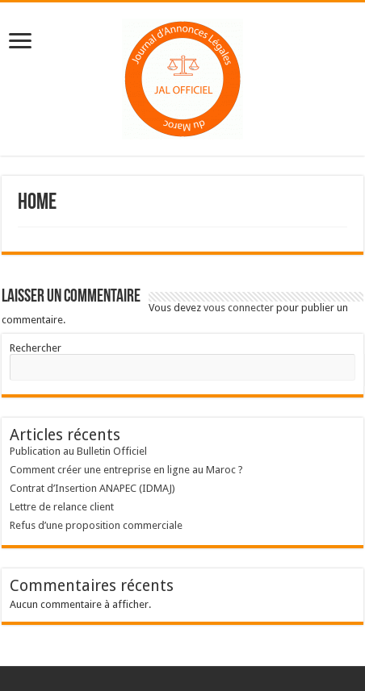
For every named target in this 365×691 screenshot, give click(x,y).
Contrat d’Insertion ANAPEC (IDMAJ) (92, 488)
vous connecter (238, 308)
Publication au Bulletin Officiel (78, 451)
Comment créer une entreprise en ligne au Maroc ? (126, 470)
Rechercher (35, 348)
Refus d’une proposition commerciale (96, 525)
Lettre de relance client (62, 507)
